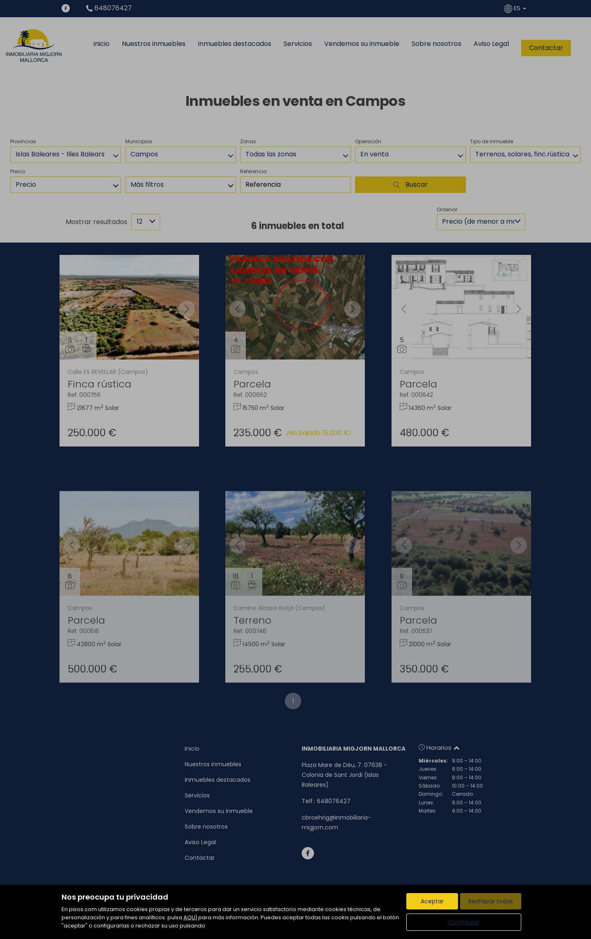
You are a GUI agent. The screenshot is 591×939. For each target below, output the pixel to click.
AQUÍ (190, 917)
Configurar (464, 922)
